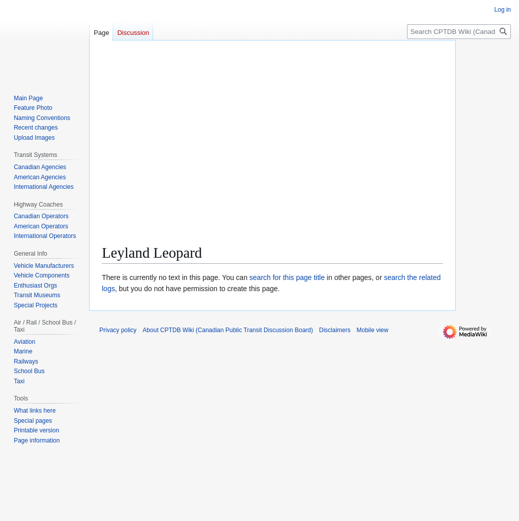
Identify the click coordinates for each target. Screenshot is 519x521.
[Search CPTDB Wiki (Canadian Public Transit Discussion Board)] (459, 31)
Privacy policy (117, 330)
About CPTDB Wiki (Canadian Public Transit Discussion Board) (227, 330)
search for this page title (287, 277)
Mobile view (373, 330)
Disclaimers (335, 330)
